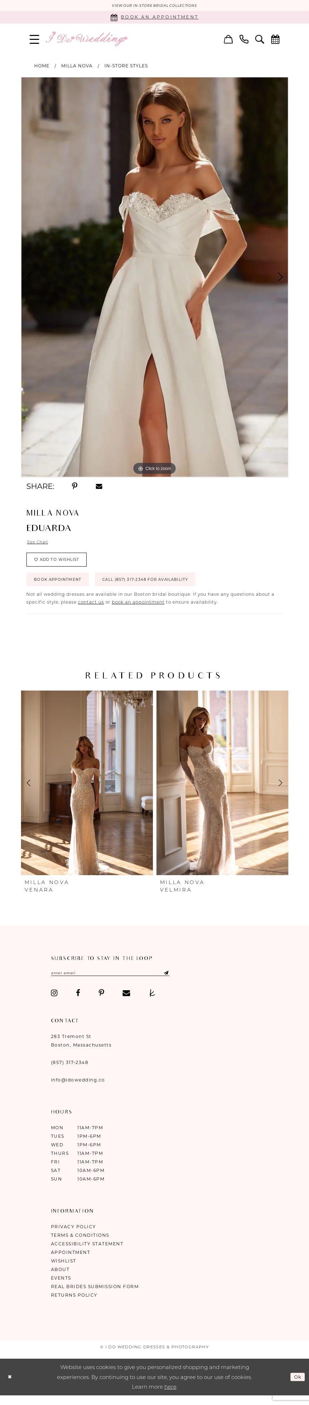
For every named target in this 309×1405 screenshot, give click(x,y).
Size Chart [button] (39, 543)
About (60, 1279)
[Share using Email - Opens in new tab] (99, 487)
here (170, 1396)
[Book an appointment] (154, 18)
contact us (91, 611)
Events (61, 1288)
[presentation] (87, 791)
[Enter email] (121, 982)
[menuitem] (34, 40)
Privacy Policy (73, 1236)
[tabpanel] (154, 277)
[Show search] (259, 39)
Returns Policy (74, 1305)
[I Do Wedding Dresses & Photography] (86, 39)
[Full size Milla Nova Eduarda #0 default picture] (154, 277)
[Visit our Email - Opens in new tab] (126, 1003)
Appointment (71, 1262)
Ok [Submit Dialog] (297, 1386)
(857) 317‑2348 (70, 1072)
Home (42, 66)
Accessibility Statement (87, 1253)
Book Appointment (63, 587)
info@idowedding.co (78, 1090)
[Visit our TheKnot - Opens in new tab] (152, 1003)
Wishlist (63, 1271)
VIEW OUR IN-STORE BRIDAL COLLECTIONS (154, 6)
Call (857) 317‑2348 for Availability (167, 587)
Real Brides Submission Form (95, 1296)
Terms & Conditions (80, 1245)
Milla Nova (77, 66)
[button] (34, 40)
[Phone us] (244, 39)
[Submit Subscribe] (181, 982)
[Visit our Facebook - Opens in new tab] (78, 1003)
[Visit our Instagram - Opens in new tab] (54, 1003)
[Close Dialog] (10, 1386)
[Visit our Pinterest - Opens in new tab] (101, 1003)
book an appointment (138, 611)
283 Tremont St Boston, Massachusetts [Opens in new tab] (81, 1051)
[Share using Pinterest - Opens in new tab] (75, 487)
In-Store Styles (126, 66)
